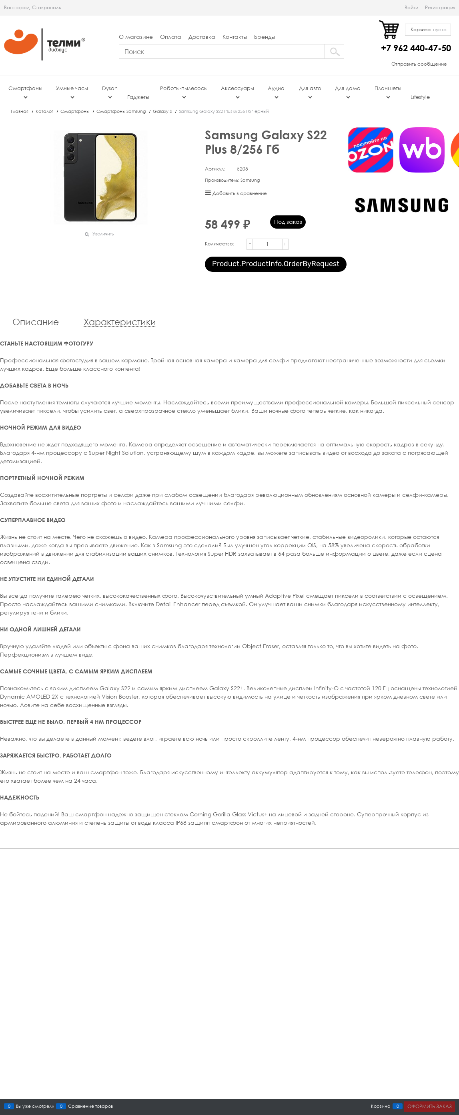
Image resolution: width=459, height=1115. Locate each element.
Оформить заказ (429, 1106)
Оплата (170, 36)
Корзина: (428, 29)
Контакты (234, 36)
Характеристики (120, 322)
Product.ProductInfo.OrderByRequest (275, 264)
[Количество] (268, 244)
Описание (35, 322)
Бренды (264, 36)
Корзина (381, 1106)
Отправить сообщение (419, 63)
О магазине (136, 36)
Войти (411, 7)
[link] (46, 7)
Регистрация (440, 7)
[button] (287, 239)
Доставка (201, 36)
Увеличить (103, 234)
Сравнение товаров (90, 1106)
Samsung (250, 180)
